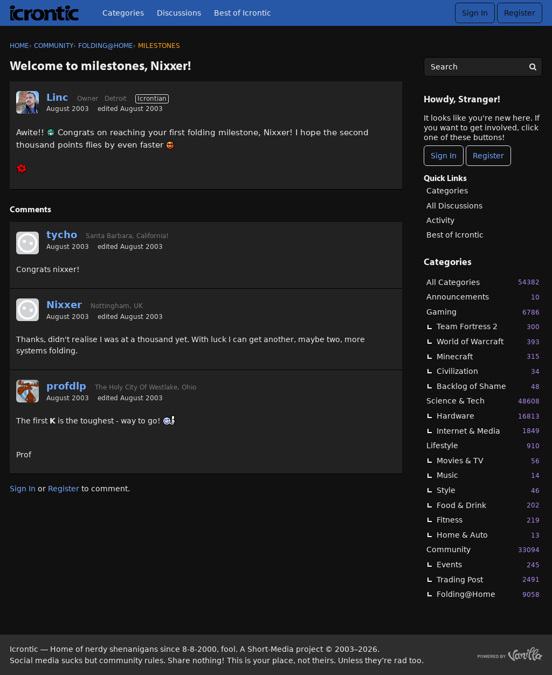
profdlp (66, 386)
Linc (57, 97)
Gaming (483, 312)
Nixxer (64, 304)
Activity (440, 220)
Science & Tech (483, 401)
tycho (61, 234)
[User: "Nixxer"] (27, 309)
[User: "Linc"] (27, 102)
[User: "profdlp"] (27, 391)
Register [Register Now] (488, 155)
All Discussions (454, 205)
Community (483, 550)
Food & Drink (488, 505)
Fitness (488, 520)
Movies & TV (488, 461)
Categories (123, 13)
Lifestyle (483, 446)
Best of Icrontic (242, 13)
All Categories (483, 282)
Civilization (488, 371)
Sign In (475, 13)
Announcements (483, 297)
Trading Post (488, 579)
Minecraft (488, 356)
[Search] (532, 66)
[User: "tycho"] (27, 243)
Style (488, 490)
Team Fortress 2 (488, 327)
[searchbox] (483, 66)
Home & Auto (488, 535)
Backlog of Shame (488, 386)
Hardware (488, 416)
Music (488, 475)
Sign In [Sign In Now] (444, 155)
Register (519, 13)
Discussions (179, 13)
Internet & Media (488, 431)
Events (488, 565)
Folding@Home (488, 594)
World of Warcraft (488, 342)
